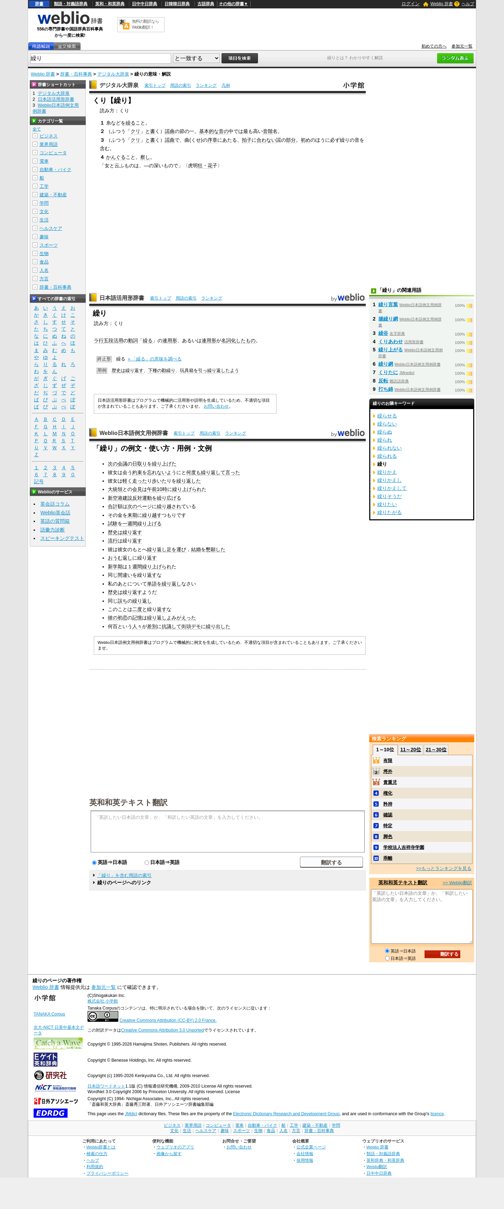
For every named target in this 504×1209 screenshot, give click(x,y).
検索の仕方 (96, 1153)
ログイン (410, 3)
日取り (139, 463)
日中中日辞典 (144, 3)
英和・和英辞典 (110, 3)
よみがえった (181, 617)
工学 (44, 186)
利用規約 (94, 1166)
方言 (44, 278)
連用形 (169, 340)
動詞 (133, 340)
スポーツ (49, 245)
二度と (139, 609)
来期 (132, 515)
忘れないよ (159, 472)
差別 (152, 626)
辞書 (39, 3)
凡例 (226, 85)
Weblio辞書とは (100, 1147)
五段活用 (113, 340)
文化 (44, 211)
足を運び (176, 549)
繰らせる (387, 416)
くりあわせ (390, 341)
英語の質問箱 (55, 521)
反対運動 (142, 498)
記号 (39, 481)
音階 (268, 131)
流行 (113, 540)
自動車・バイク (55, 169)
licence (437, 1113)
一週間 (129, 523)
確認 (387, 814)
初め (305, 140)
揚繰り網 (388, 319)
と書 (150, 131)
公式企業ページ (311, 1147)
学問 (44, 203)
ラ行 (99, 340)
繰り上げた (164, 463)
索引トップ (155, 85)
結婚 (196, 549)
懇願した (215, 549)
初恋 (122, 617)
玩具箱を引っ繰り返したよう (209, 370)
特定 (387, 825)
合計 (113, 506)
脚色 (387, 836)
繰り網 (385, 364)
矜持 (387, 804)
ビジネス (49, 136)
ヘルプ (468, 3)
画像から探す (169, 1153)
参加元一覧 (461, 46)
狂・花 (205, 165)
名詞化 (228, 340)
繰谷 (383, 333)
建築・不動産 (53, 194)
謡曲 (170, 131)
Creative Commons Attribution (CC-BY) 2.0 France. (167, 1020)
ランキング (206, 85)
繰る (130, 123)
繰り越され (169, 506)
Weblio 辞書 (441, 3)
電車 (44, 161)
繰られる (387, 456)
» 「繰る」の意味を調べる (155, 358)
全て (37, 129)
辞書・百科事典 (76, 74)
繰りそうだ (389, 496)
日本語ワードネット (106, 1086)
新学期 (115, 566)
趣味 (44, 236)
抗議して (171, 626)
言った (232, 472)
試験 (113, 523)
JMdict (131, 1113)
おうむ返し (120, 558)
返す (137, 540)
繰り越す (152, 515)
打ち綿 (385, 389)
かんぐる (116, 157)
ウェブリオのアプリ (175, 1147)
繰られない (389, 448)
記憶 (137, 617)
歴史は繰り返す (128, 370)
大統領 (115, 489)
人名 (44, 270)
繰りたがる (389, 512)
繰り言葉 (388, 304)
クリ (135, 131)
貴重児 (390, 782)
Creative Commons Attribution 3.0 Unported (162, 1030)
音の (224, 131)
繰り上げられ (187, 489)
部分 (291, 140)
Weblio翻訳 (376, 1166)
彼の (113, 617)
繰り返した (188, 481)
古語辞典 (205, 3)
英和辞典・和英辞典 (385, 1160)
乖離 (387, 858)
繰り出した (218, 626)
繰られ (384, 440)
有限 (387, 760)
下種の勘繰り (161, 370)
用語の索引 (180, 85)
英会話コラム (55, 504)
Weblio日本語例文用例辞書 (133, 433)
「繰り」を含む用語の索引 (124, 875)
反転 (383, 381)
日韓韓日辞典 (177, 3)
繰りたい (387, 504)
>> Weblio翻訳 (457, 882)
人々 (137, 626)
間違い (125, 575)
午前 (152, 489)
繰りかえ (387, 472)
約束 (137, 472)
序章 (212, 140)
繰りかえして (392, 488)
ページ (144, 506)
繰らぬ (384, 432)
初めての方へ (434, 46)
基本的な (209, 131)
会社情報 (304, 1153)
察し (145, 157)
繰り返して (213, 472)
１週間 (134, 566)
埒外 (387, 771)
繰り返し (157, 549)
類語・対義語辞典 (71, 3)
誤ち (122, 601)
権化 (387, 793)
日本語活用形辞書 (121, 298)
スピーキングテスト (62, 538)
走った (139, 481)
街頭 (186, 626)
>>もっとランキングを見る (443, 868)
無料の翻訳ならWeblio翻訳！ (145, 24)
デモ (196, 626)
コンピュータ (53, 152)
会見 (137, 489)
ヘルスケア (51, 228)
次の (113, 463)
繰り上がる (390, 349)
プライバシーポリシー (107, 1173)
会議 (122, 463)
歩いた (159, 481)
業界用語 (49, 144)
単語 (152, 583)
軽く (127, 481)
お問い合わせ (216, 406)
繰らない (387, 424)
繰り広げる (169, 498)
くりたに (388, 372)
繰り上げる (149, 523)
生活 (44, 220)
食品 (44, 262)
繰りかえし (389, 480)
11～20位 (410, 749)
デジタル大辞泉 (113, 74)
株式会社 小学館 (103, 1001)
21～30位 (436, 749)
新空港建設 (120, 498)
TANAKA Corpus (49, 1014)
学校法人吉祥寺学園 (403, 847)
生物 (44, 253)
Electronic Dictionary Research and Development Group (286, 1113)
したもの (245, 340)
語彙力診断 (52, 530)
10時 (162, 489)
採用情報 (304, 1160)
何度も (193, 472)
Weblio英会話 (55, 512)
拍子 (247, 140)
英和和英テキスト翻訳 (128, 802)
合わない (266, 140)
